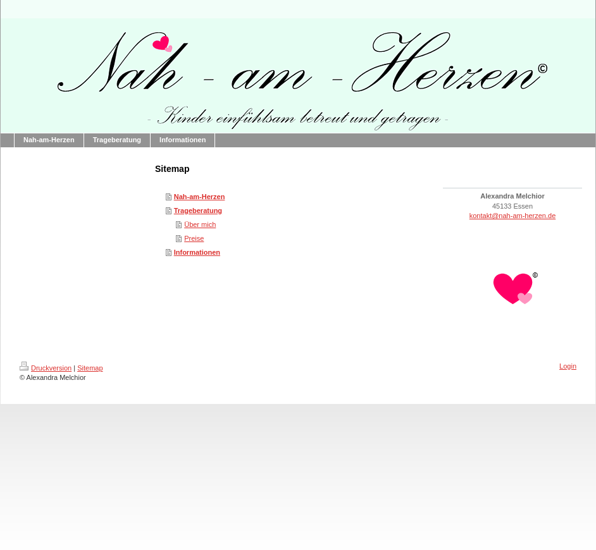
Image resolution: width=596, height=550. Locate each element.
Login (567, 366)
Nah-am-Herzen (199, 196)
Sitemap (89, 368)
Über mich (200, 224)
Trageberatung (198, 210)
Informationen (197, 252)
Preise (194, 238)
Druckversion (45, 368)
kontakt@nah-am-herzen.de (512, 215)
